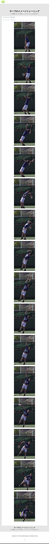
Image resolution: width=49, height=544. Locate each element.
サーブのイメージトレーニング (24, 11)
